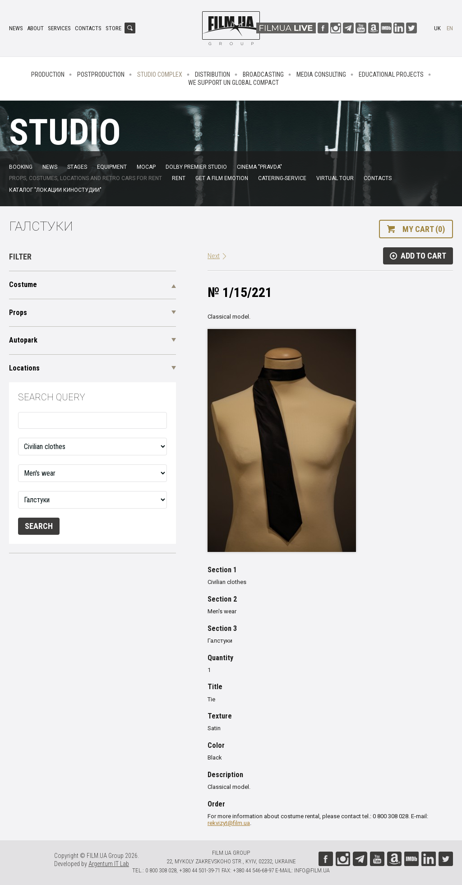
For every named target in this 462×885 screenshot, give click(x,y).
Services (59, 28)
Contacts (88, 28)
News (16, 28)
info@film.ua (312, 870)
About (35, 28)
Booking (20, 167)
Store (113, 28)
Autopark (23, 340)
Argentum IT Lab (108, 863)
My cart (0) (423, 229)
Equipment (112, 167)
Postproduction (101, 74)
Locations (24, 368)
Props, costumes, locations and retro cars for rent (85, 178)
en (450, 28)
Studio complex (159, 74)
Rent (178, 178)
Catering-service (282, 178)
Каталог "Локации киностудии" (55, 190)
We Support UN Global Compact (233, 82)
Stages (77, 167)
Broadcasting (263, 74)
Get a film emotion (221, 178)
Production (48, 74)
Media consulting (321, 74)
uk (437, 28)
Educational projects (391, 74)
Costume (23, 284)
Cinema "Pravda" (259, 167)
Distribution (212, 74)
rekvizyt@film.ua (229, 823)
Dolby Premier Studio (196, 167)
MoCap (146, 167)
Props (18, 312)
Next (214, 256)
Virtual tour (335, 178)
